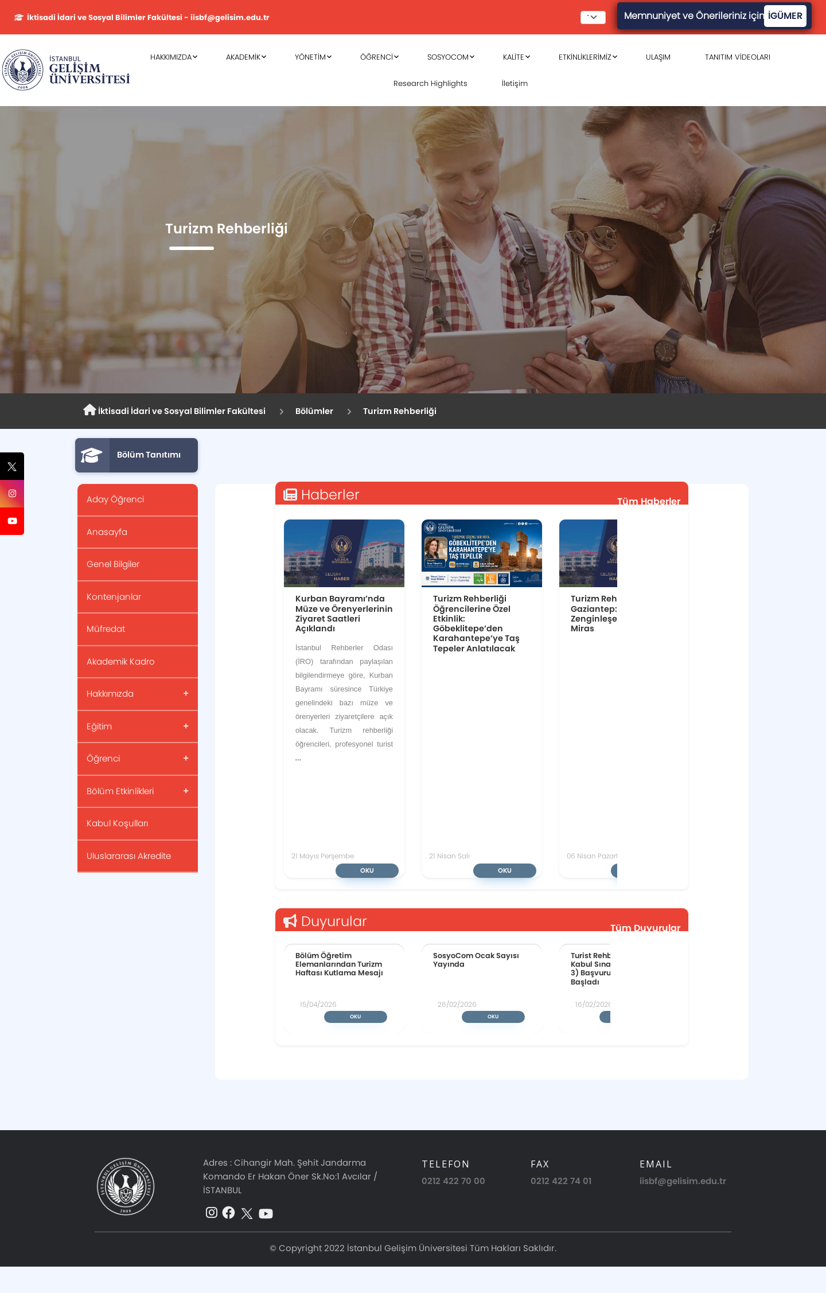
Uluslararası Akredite (129, 856)
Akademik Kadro (121, 661)
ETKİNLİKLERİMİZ (585, 57)
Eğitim (99, 726)
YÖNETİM (310, 57)
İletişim (515, 83)
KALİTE (513, 57)
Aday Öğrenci (115, 499)
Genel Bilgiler (113, 564)
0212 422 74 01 (561, 1181)
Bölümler (314, 411)
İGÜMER (785, 15)
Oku (367, 870)
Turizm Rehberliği (400, 411)
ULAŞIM (658, 57)
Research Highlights (430, 83)
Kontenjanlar (114, 597)
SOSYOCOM (448, 57)
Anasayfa (107, 532)
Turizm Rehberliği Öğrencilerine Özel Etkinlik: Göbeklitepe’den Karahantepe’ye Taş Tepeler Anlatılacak (476, 623)
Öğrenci (103, 758)
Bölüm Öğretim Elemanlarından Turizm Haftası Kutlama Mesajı (339, 964)
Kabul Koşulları (117, 823)
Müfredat (106, 629)
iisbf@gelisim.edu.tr (683, 1181)
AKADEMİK (243, 57)
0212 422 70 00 (453, 1181)
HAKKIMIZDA (171, 57)
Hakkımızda (110, 693)
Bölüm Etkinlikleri (120, 791)
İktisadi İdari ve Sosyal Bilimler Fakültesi (174, 410)
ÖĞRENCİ (376, 57)
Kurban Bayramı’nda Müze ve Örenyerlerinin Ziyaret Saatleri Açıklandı (344, 613)
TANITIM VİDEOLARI (737, 57)
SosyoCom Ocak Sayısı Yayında (476, 960)
